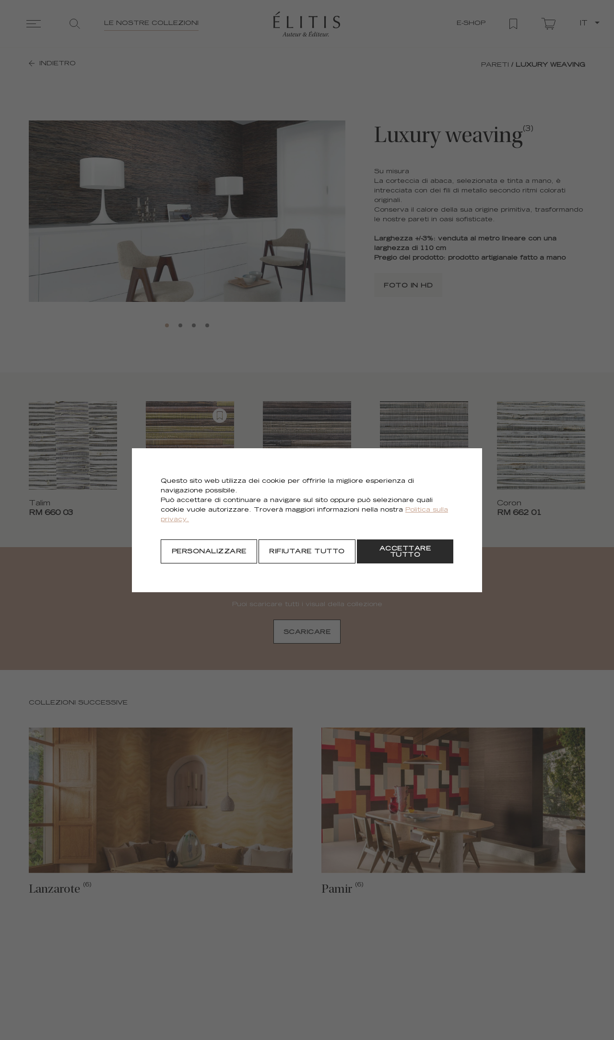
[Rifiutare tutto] (307, 551)
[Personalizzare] (209, 551)
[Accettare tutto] (405, 551)
